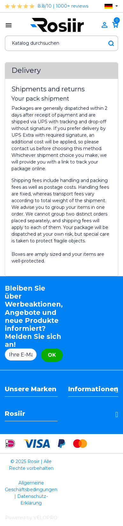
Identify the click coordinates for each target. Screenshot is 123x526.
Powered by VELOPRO (31, 518)
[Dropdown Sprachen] (111, 6)
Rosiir (15, 413)
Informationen (93, 389)
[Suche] (61, 43)
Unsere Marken (30, 389)
